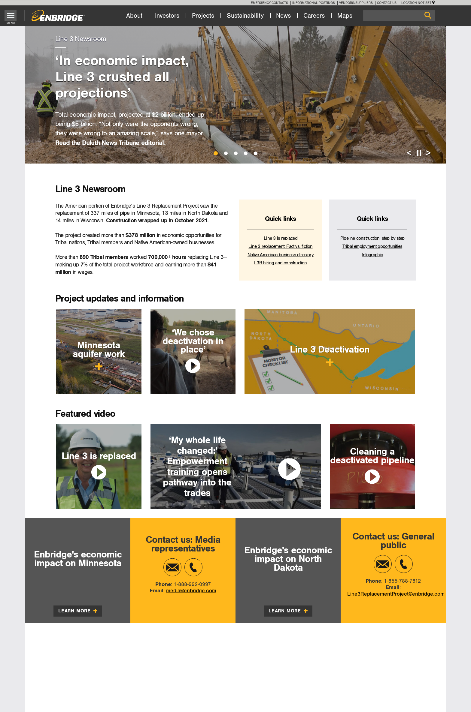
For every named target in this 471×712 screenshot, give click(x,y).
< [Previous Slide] (409, 153)
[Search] (399, 15)
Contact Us (387, 3)
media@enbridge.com (191, 590)
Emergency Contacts (269, 3)
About (134, 16)
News (283, 16)
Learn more (77, 611)
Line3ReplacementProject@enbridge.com (396, 594)
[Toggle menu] (11, 15)
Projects (203, 16)
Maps (344, 16)
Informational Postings (313, 3)
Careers (314, 16)
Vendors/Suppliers (356, 3)
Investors (167, 16)
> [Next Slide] (428, 153)
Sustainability (245, 16)
